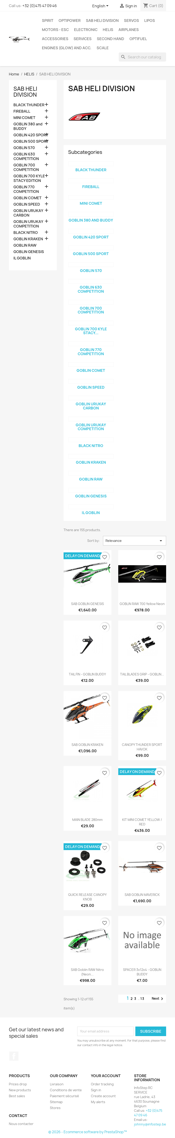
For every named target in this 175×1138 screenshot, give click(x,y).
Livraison (57, 1084)
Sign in (96, 1090)
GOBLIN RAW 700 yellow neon (142, 604)
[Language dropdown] (101, 6)
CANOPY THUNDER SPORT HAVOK (142, 746)
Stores (55, 1108)
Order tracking (102, 1084)
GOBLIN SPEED (26, 204)
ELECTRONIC (86, 29)
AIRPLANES (128, 29)
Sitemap (56, 1102)
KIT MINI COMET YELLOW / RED (142, 821)
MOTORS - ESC (55, 29)
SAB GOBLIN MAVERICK (142, 894)
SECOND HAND (110, 38)
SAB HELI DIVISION (102, 20)
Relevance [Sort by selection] (135, 540)
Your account (106, 1075)
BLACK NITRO (25, 232)
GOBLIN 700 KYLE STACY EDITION (29, 178)
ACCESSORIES (55, 38)
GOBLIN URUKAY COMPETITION (28, 224)
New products (20, 1090)
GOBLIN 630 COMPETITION (26, 156)
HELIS (108, 29)
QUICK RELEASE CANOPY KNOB (87, 896)
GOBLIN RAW (24, 245)
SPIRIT (47, 20)
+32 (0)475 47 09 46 (39, 5)
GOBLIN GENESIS (28, 251)
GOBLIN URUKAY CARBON (28, 213)
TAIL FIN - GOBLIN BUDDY (87, 674)
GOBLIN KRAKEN (28, 239)
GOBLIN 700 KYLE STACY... (91, 331)
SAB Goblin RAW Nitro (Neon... (87, 971)
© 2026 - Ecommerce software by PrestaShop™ (87, 1132)
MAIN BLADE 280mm (87, 819)
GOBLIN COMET (27, 198)
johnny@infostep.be (150, 1124)
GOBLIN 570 (24, 147)
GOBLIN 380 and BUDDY (27, 126)
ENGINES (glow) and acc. (66, 47)
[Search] (142, 57)
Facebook (13, 1056)
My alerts (98, 1102)
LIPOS (149, 20)
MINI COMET (24, 117)
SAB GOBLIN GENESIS (87, 604)
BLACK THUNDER (28, 105)
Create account (103, 1096)
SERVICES (83, 38)
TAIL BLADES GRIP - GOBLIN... (142, 674)
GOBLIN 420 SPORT (30, 135)
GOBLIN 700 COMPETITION (26, 167)
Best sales (17, 1096)
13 (142, 998)
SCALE (103, 47)
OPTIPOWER (70, 20)
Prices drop (18, 1084)
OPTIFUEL (138, 38)
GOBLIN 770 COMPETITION (26, 189)
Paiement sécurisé (64, 1096)
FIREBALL (21, 111)
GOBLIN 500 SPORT (31, 141)
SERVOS (131, 20)
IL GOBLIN (22, 258)
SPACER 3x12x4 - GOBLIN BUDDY (142, 971)
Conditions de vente (66, 1090)
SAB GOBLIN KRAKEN (87, 744)
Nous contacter (21, 1124)
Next (158, 998)
